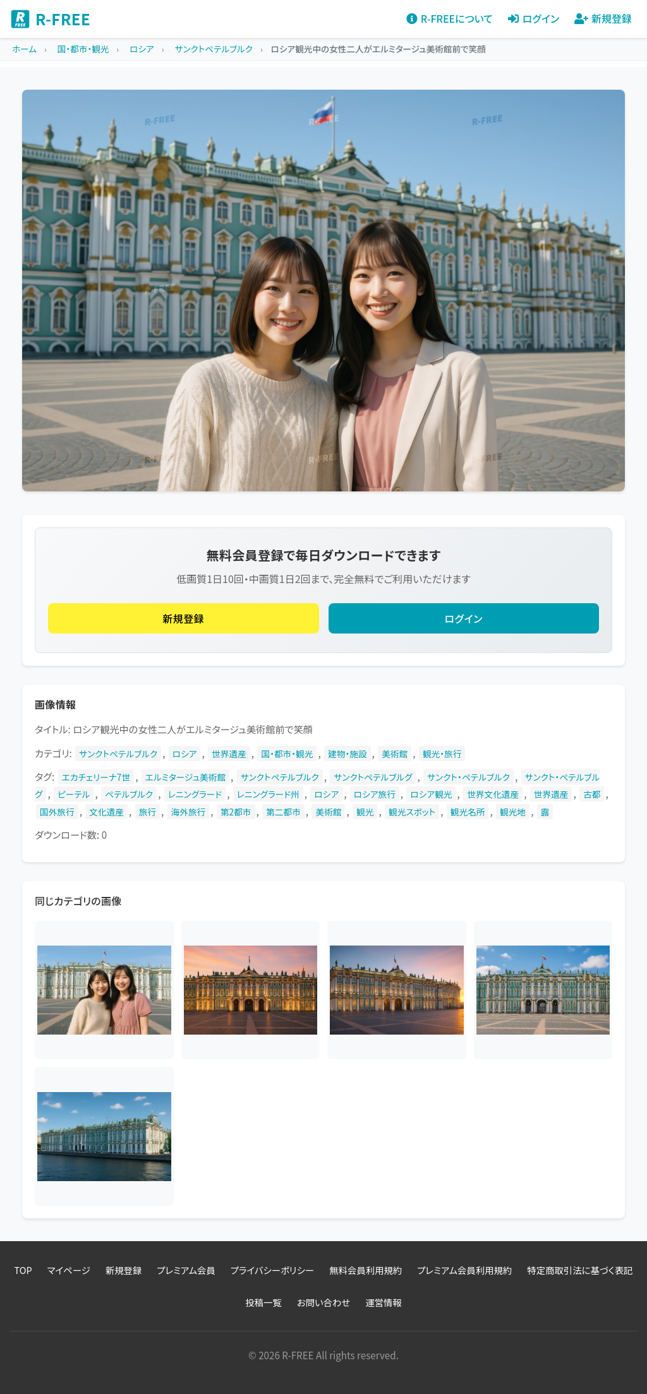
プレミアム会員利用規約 (464, 1270)
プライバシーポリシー (272, 1270)
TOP (23, 1270)
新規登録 (183, 618)
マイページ (68, 1270)
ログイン (464, 618)
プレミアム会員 (186, 1270)
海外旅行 (188, 811)
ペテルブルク (129, 794)
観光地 (513, 811)
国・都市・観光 (287, 753)
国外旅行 (57, 811)
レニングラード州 (268, 794)
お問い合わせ (324, 1302)
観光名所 (467, 811)
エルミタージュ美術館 (185, 777)
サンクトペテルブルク (118, 753)
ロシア (184, 753)
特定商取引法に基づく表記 (579, 1270)
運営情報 (383, 1302)
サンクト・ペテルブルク (468, 777)
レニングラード (195, 794)
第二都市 (283, 811)
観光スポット (412, 811)
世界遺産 (229, 753)
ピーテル (73, 794)
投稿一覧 (263, 1302)
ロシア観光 (431, 794)
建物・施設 (347, 753)
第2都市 (236, 811)
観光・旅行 (442, 753)
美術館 (395, 753)
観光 (364, 811)
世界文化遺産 (493, 794)
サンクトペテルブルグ (373, 777)
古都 (591, 794)
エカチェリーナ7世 (96, 777)
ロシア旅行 (375, 794)
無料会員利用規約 (365, 1270)
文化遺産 (106, 811)
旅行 (147, 811)
